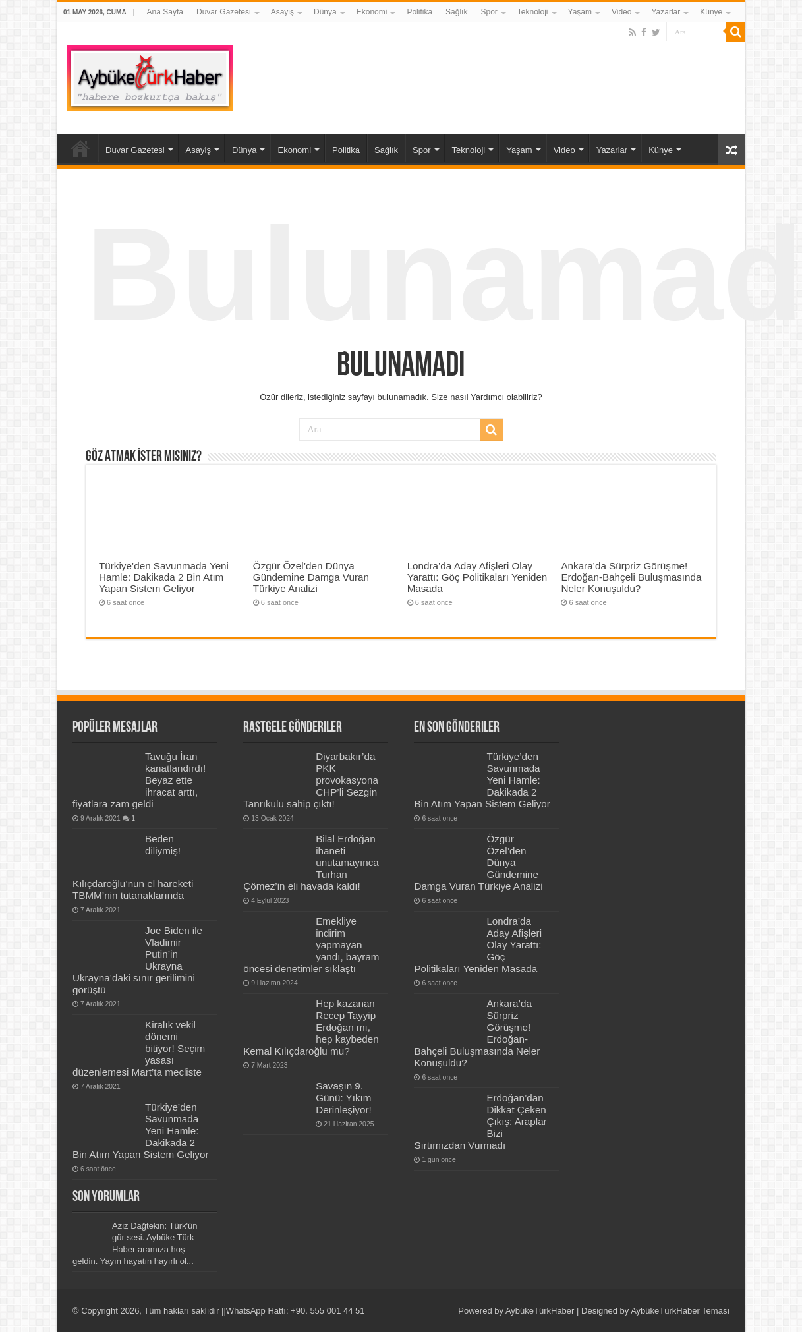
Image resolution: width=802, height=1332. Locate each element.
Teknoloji (532, 11)
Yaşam (580, 11)
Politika (419, 11)
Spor (488, 11)
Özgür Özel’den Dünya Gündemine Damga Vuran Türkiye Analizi (311, 577)
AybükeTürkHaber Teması (680, 1311)
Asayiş (282, 11)
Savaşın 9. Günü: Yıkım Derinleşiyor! (344, 1097)
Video (621, 11)
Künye (711, 11)
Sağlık (456, 11)
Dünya (325, 11)
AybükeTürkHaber (540, 1311)
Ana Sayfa (165, 11)
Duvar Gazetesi (223, 11)
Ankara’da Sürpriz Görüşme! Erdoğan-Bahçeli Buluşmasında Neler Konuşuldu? (631, 577)
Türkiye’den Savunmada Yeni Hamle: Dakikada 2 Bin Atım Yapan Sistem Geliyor (164, 577)
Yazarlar (665, 11)
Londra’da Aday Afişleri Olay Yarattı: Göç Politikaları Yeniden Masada (477, 577)
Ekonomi (372, 11)
